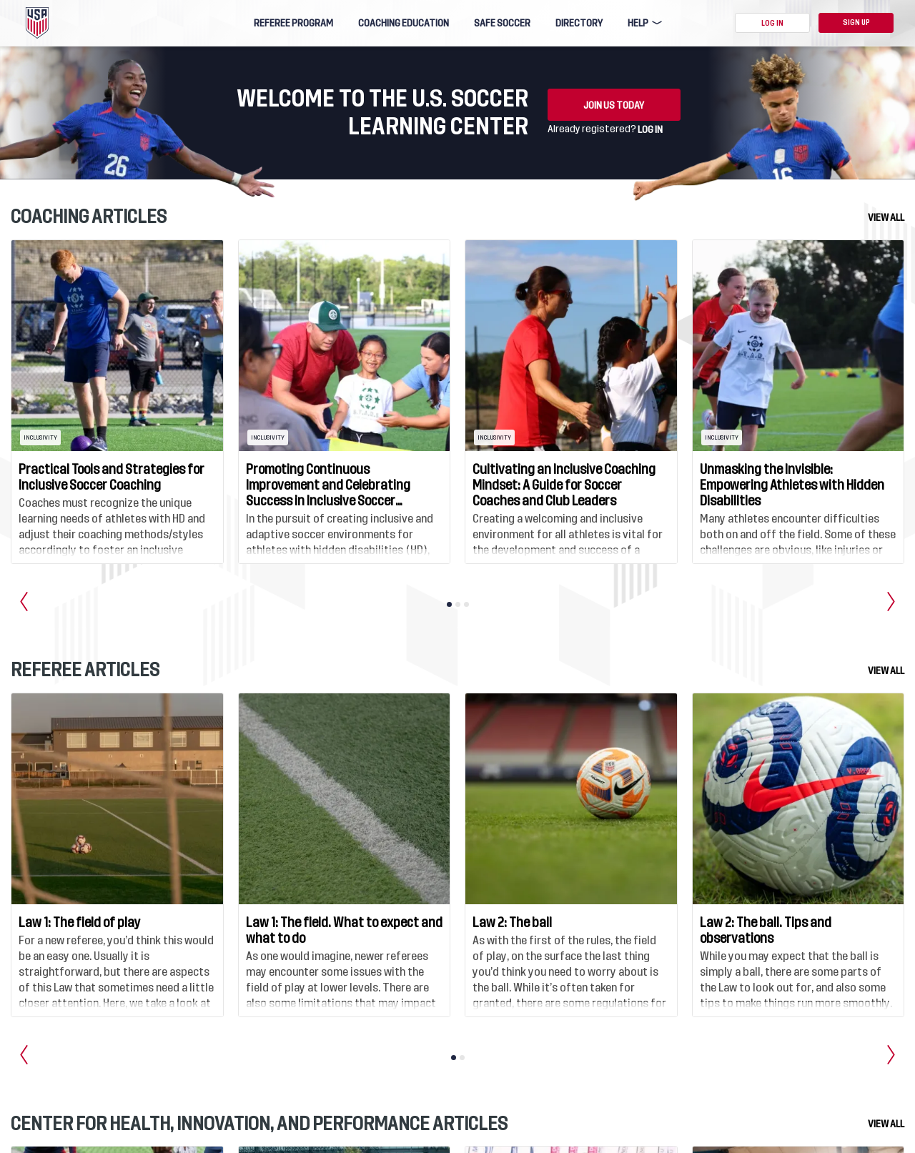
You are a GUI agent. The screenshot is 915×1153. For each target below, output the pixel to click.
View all (886, 217)
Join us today (613, 105)
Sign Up (856, 22)
